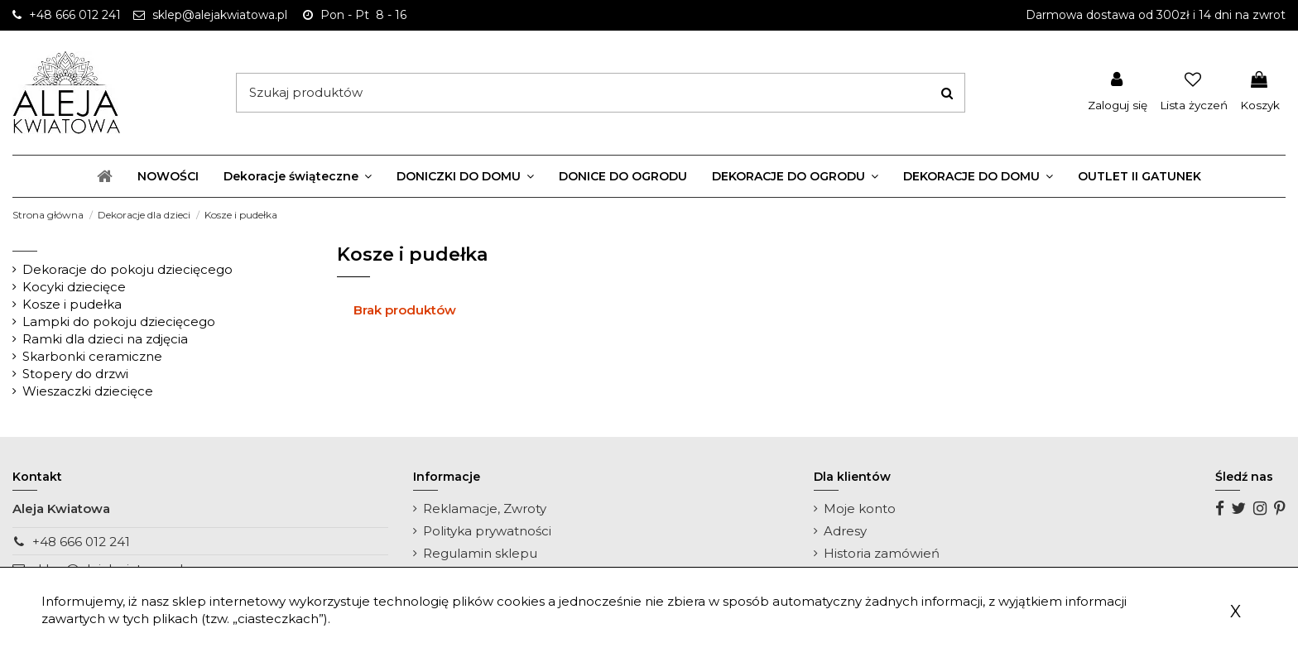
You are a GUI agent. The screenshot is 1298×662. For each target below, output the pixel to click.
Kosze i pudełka (72, 304)
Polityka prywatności (487, 531)
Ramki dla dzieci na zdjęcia (105, 339)
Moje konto (860, 508)
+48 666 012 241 (81, 541)
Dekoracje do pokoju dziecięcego (127, 269)
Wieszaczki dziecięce (87, 391)
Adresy (845, 531)
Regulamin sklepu (480, 553)
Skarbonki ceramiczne (92, 356)
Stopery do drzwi (75, 373)
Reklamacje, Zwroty (484, 508)
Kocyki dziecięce (74, 287)
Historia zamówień (882, 553)
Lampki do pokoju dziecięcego (118, 321)
